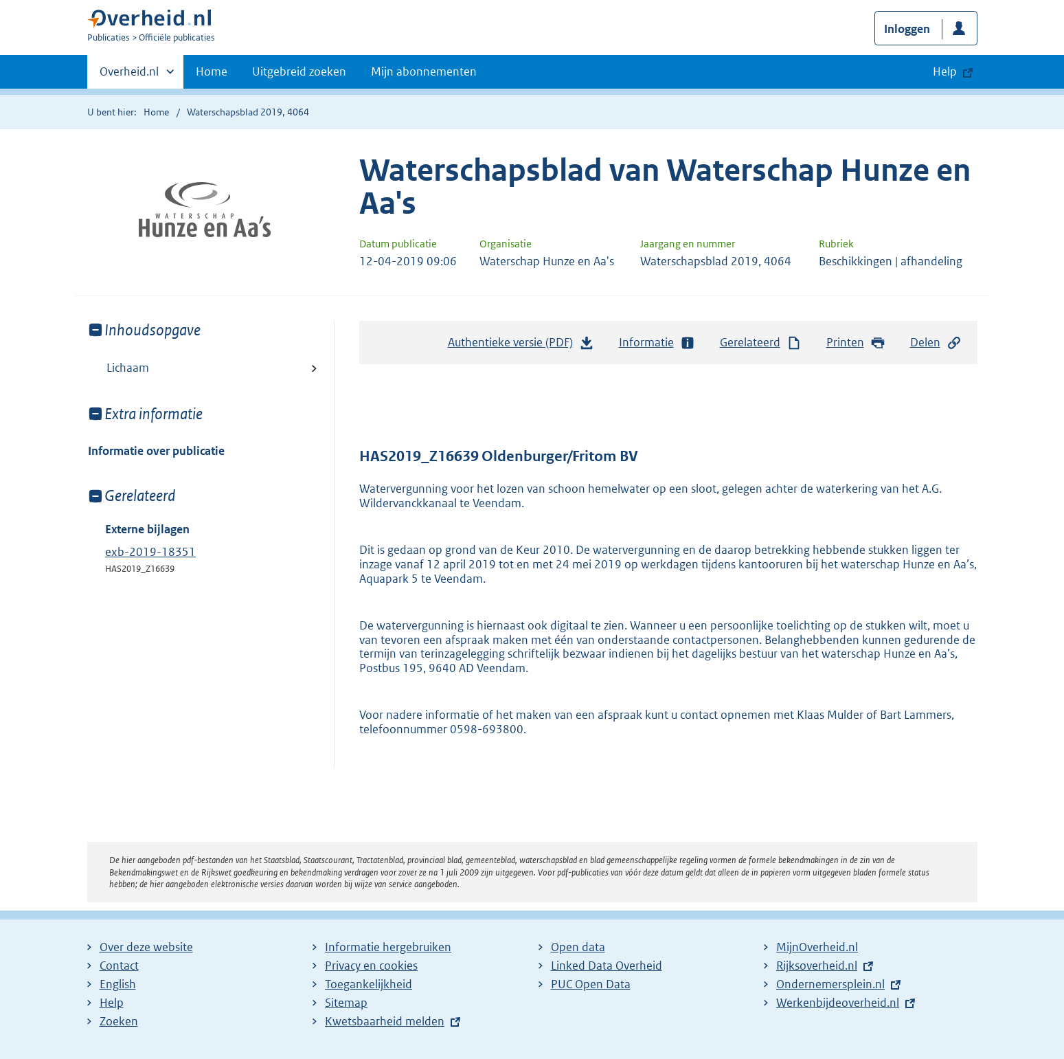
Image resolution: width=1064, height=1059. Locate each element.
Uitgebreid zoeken (299, 71)
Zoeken (119, 1021)
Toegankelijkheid (368, 984)
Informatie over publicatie (156, 450)
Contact (119, 965)
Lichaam (127, 367)
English (118, 984)
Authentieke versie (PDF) (521, 345)
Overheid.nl (129, 76)
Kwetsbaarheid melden (384, 1021)
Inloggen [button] (907, 28)
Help (112, 1002)
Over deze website (146, 947)
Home (211, 71)
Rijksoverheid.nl (816, 965)
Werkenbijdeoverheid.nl (837, 1002)
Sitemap (346, 1002)
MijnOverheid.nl (817, 947)
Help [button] (945, 71)
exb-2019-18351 (150, 551)
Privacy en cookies (371, 965)
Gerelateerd (761, 342)
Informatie (657, 342)
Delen (936, 342)
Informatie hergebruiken (388, 947)
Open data (578, 947)
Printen (856, 342)
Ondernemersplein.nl (830, 984)
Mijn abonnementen (424, 71)
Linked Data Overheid (606, 965)
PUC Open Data (591, 984)
